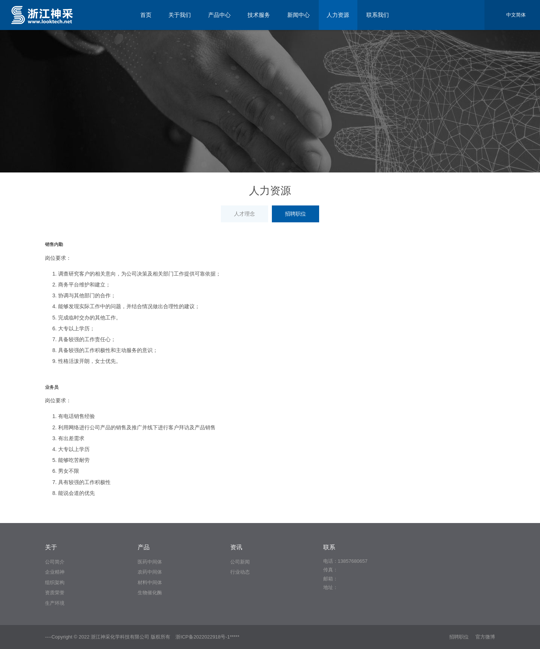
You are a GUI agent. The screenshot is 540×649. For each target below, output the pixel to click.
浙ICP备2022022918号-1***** (207, 637)
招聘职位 (295, 214)
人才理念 (244, 214)
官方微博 (485, 637)
